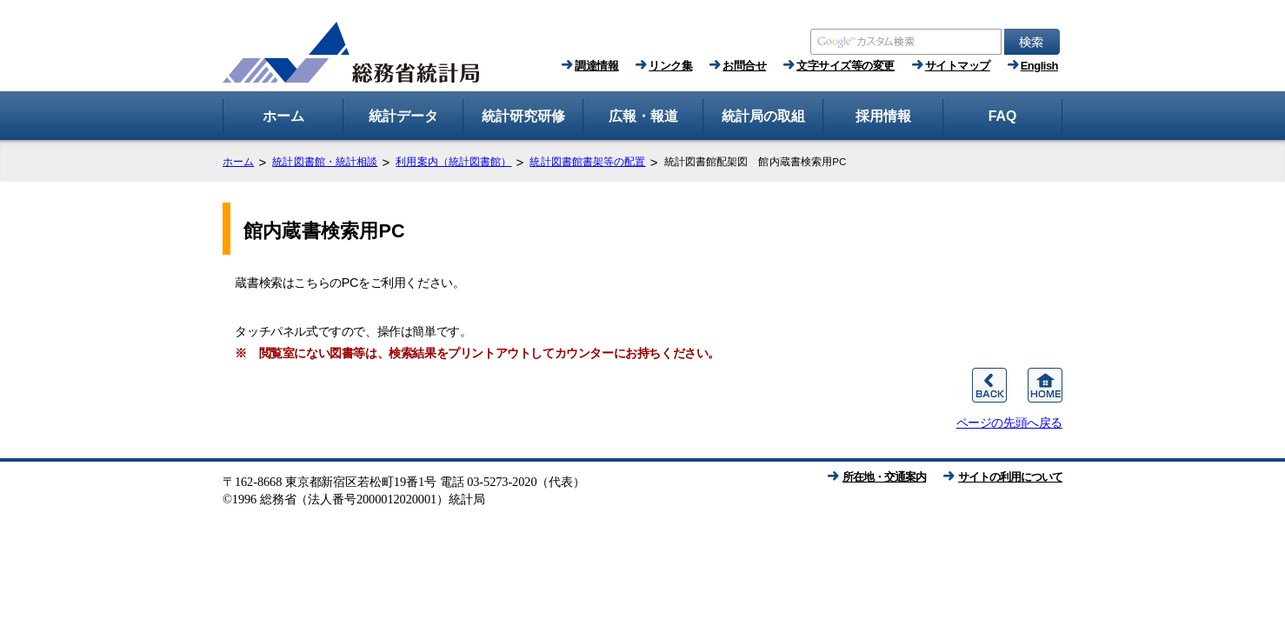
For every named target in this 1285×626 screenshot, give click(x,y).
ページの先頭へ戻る (1009, 423)
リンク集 (670, 65)
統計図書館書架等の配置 (587, 161)
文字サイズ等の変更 (845, 65)
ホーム (238, 161)
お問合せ (744, 65)
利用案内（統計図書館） (453, 161)
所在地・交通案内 (884, 476)
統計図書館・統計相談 (324, 161)
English (1039, 65)
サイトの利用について (1010, 476)
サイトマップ (957, 65)
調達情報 (596, 65)
